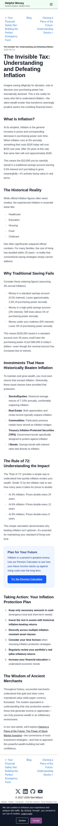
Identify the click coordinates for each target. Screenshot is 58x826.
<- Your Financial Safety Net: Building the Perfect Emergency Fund (11, 29)
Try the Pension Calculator (27, 579)
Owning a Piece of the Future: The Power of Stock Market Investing (26, 731)
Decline (22, 820)
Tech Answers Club (49, 802)
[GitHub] (32, 791)
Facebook (19, 802)
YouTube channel (32, 802)
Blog (28, 18)
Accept (36, 820)
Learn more (26, 813)
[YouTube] (40, 791)
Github (3, 802)
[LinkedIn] (25, 791)
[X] (17, 791)
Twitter (11, 802)
